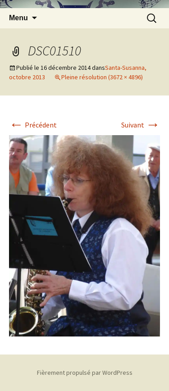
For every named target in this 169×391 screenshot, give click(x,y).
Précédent (33, 124)
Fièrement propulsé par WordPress (84, 372)
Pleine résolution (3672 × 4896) (102, 77)
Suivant (140, 124)
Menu (18, 18)
